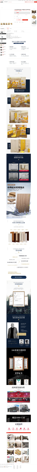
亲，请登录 (1, 0)
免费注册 (3, 0)
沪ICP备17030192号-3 (2, 466)
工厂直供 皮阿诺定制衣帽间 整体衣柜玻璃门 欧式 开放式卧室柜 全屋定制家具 (34, 14)
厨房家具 (2, 40)
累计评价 (11, 28)
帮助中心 (17, 468)
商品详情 (8, 28)
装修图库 (14, 466)
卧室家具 (2, 41)
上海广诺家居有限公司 (2, 28)
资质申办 (20, 466)
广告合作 (14, 468)
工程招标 (17, 466)
